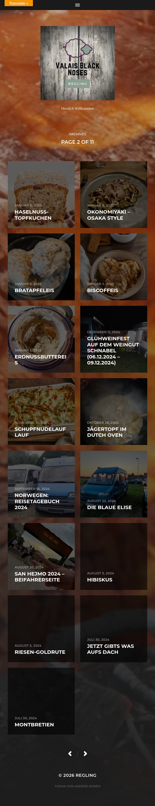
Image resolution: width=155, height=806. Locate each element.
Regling (86, 775)
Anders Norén (87, 786)
